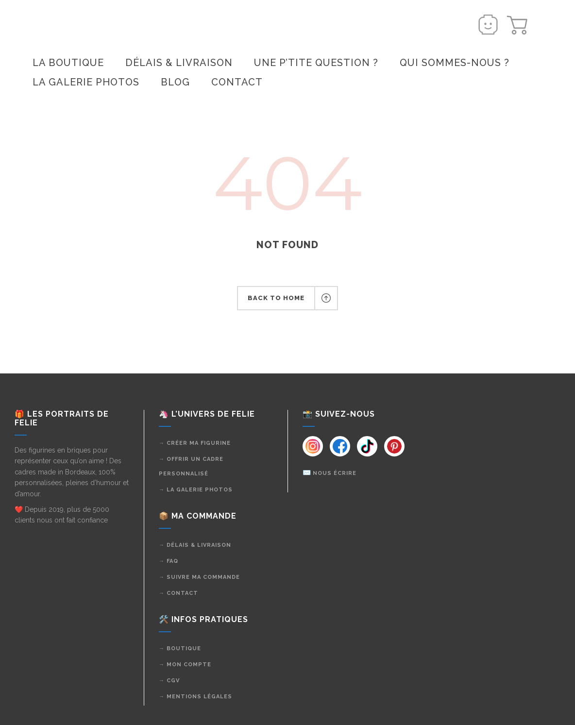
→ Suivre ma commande (199, 577)
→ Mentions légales (195, 696)
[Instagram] (313, 446)
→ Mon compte (185, 664)
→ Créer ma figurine (195, 443)
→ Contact (178, 593)
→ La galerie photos (196, 490)
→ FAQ (168, 561)
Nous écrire (334, 473)
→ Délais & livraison (195, 545)
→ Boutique (180, 648)
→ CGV (169, 680)
